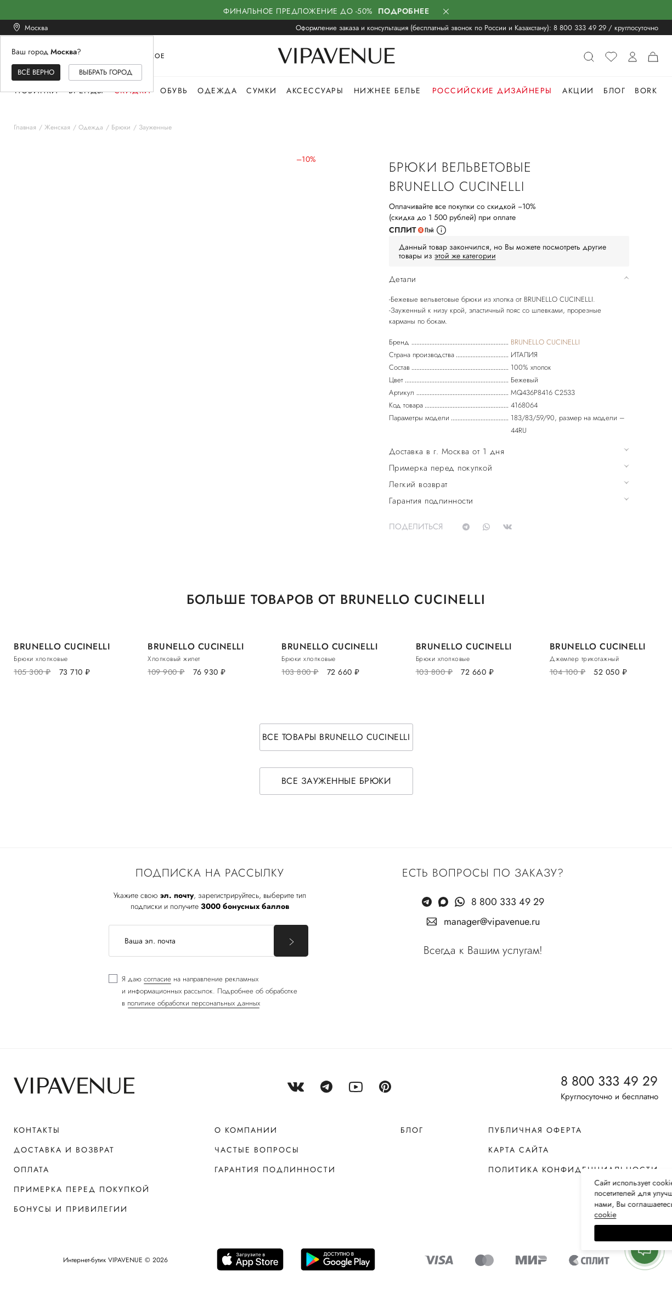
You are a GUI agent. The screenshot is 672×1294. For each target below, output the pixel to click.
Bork (646, 90)
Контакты (37, 1130)
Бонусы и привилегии (71, 1208)
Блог (614, 90)
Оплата (31, 1169)
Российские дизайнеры (492, 90)
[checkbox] (203, 991)
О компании (246, 1130)
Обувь (174, 90)
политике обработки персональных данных (193, 1003)
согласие (157, 979)
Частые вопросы (257, 1149)
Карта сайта (518, 1149)
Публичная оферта (535, 1130)
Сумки (261, 90)
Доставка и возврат (64, 1149)
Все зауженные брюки (336, 781)
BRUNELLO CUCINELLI (545, 342)
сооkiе (456, 1214)
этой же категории (465, 255)
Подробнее (404, 10)
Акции (578, 90)
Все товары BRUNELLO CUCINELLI (336, 737)
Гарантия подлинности (275, 1169)
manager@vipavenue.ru (492, 921)
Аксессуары (314, 90)
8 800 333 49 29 (580, 27)
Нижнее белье (387, 90)
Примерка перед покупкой (82, 1189)
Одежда (217, 90)
